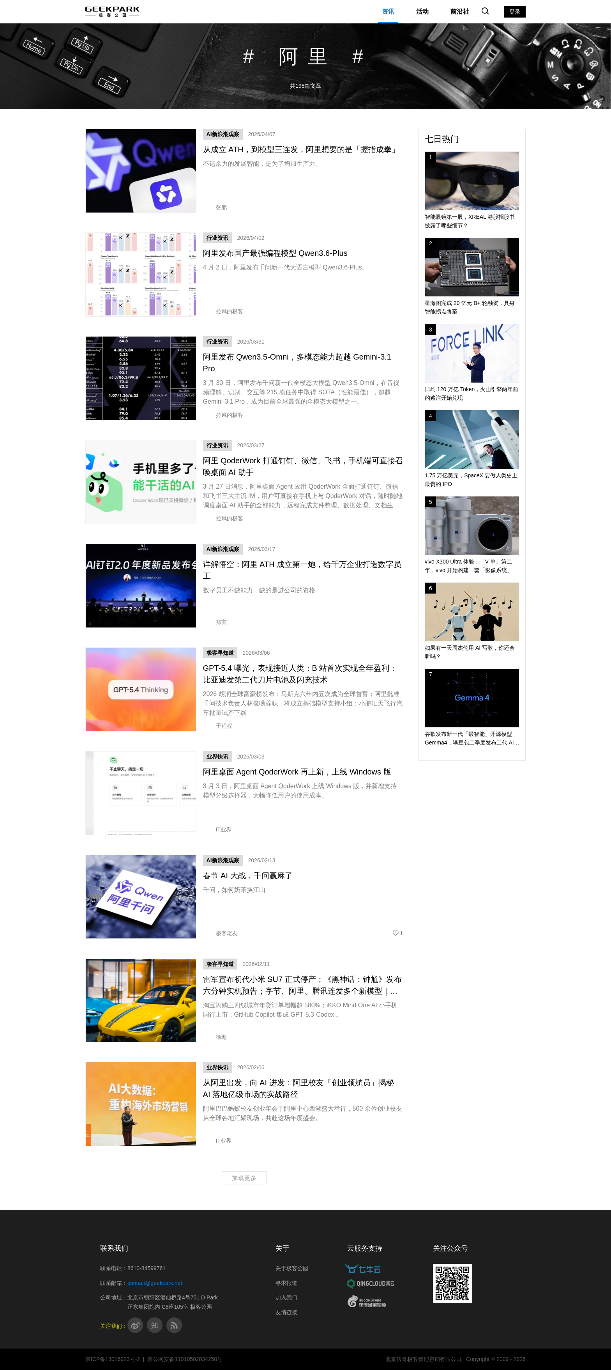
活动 (422, 11)
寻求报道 (286, 1283)
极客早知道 (220, 653)
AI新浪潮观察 (223, 134)
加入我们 (286, 1297)
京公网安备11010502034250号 (185, 1359)
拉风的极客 (223, 311)
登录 (514, 12)
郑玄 (215, 622)
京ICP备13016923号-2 (112, 1359)
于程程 (217, 726)
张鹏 (215, 207)
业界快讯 (217, 756)
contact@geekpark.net (154, 1283)
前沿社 (459, 11)
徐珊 (215, 1037)
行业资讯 (217, 238)
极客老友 (220, 933)
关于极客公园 (291, 1268)
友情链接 (286, 1312)
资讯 (388, 11)
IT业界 (217, 829)
